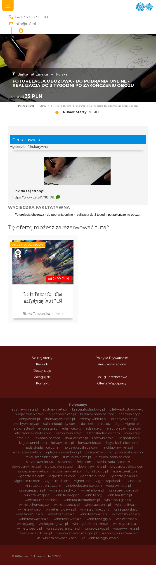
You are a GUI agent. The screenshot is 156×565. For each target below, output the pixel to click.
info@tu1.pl (25, 23)
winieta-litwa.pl (92, 490)
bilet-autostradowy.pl (88, 409)
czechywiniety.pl (26, 424)
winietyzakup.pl (97, 528)
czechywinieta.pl (124, 419)
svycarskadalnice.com (127, 467)
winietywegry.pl (29, 528)
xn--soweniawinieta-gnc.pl (76, 533)
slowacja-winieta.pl (26, 467)
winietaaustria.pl (119, 495)
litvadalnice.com (47, 438)
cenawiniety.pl (130, 414)
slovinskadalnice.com (113, 462)
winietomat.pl (126, 519)
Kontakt (42, 383)
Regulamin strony (112, 364)
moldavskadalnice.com (80, 447)
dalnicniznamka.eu (95, 424)
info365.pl (23, 438)
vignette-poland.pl (124, 476)
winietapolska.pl (125, 509)
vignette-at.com (125, 471)
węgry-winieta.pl (126, 528)
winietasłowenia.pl (68, 519)
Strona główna (26, 106)
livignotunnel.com (33, 443)
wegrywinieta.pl (118, 486)
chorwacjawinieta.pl (59, 419)
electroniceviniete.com (33, 433)
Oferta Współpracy (112, 383)
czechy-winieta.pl (92, 419)
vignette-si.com (57, 481)
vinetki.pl (135, 481)
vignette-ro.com (27, 481)
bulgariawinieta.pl (62, 414)
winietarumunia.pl (29, 514)
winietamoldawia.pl (61, 509)
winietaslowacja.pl (94, 514)
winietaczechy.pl (67, 505)
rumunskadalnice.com (112, 457)
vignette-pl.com (92, 476)
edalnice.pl (94, 428)
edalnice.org (71, 428)
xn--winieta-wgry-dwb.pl (100, 538)
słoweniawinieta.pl (67, 471)
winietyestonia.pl (126, 524)
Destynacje (42, 371)
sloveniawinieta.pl (40, 462)
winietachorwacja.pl (34, 505)
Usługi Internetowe (112, 377)
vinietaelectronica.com (43, 486)
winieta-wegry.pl (37, 495)
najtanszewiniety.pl (27, 452)
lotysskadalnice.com (122, 443)
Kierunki (42, 364)
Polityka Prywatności (111, 358)
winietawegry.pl (99, 519)
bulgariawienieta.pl (29, 414)
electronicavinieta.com (124, 428)
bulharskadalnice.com (97, 414)
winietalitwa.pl (126, 505)
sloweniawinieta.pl (92, 467)
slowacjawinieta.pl (59, 467)
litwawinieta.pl (103, 438)
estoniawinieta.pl (69, 433)
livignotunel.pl (129, 438)
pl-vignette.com (98, 452)
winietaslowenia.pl (126, 514)
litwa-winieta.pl (76, 438)
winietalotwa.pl (29, 509)
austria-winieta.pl (25, 409)
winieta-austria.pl (32, 490)
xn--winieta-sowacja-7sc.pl (57, 538)
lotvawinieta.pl (62, 443)
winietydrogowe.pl (53, 524)
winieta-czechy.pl (62, 490)
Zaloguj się (42, 377)
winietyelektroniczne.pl (90, 524)
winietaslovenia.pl (61, 514)
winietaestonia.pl (98, 505)
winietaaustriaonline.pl (42, 500)
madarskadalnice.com (41, 447)
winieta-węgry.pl (67, 495)
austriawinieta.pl (55, 409)
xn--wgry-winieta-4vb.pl (120, 533)
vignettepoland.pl (109, 481)
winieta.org (93, 495)
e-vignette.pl (24, 428)
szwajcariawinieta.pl (33, 471)
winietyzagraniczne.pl (63, 528)
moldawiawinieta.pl (118, 447)
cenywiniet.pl (29, 419)
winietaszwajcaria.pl (34, 519)
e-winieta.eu (47, 428)
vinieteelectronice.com (84, 486)
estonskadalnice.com (103, 433)
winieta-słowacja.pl (123, 490)
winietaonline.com (94, 509)
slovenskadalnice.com (75, 462)
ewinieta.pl (132, 433)
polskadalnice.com (129, 452)
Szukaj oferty (42, 358)
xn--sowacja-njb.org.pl (35, 533)
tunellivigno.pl (97, 471)
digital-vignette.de (129, 424)
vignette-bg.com (31, 476)
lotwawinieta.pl (90, 443)
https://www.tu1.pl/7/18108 (33, 197)
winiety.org (25, 524)
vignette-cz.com (62, 476)
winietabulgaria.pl (118, 500)
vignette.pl (82, 481)
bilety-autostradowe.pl (126, 409)
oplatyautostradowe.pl (63, 452)
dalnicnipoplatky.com (59, 424)
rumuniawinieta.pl (77, 457)
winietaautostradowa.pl (82, 500)
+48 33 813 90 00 (31, 17)
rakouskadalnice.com (42, 457)
